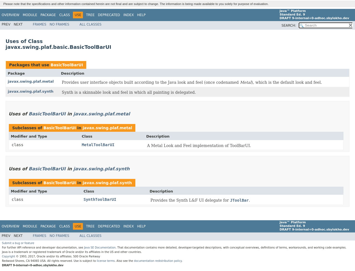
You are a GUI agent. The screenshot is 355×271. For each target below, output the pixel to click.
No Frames (59, 24)
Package (48, 15)
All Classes (91, 24)
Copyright (8, 256)
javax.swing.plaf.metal (31, 81)
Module (30, 15)
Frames (39, 24)
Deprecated (109, 15)
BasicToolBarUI (66, 65)
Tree (90, 15)
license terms (106, 260)
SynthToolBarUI (99, 199)
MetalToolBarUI (98, 145)
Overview (10, 15)
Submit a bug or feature (18, 243)
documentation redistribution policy (158, 260)
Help (141, 15)
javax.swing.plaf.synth (31, 91)
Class (64, 15)
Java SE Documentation (100, 247)
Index (128, 15)
